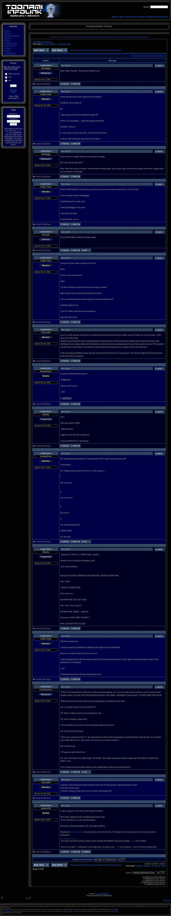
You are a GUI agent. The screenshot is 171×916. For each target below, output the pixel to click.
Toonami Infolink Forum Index (83, 50)
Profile (104, 37)
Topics (121, 16)
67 (59, 44)
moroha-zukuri (76, 832)
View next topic (157, 56)
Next (69, 44)
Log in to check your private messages (125, 37)
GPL (70, 911)
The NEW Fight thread (42, 42)
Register (96, 37)
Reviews (8, 38)
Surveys (8, 48)
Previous (45, 44)
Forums (142, 16)
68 (62, 44)
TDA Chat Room (84, 37)
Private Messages (12, 36)
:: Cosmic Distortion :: (102, 894)
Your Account (131, 16)
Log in (144, 37)
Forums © (167, 900)
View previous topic (139, 56)
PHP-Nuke (7, 911)
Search (8, 41)
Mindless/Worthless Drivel (110, 50)
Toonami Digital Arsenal (157, 16)
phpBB (96, 896)
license (115, 911)
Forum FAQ (63, 37)
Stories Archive (11, 43)
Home (114, 16)
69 (65, 44)
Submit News (10, 46)
